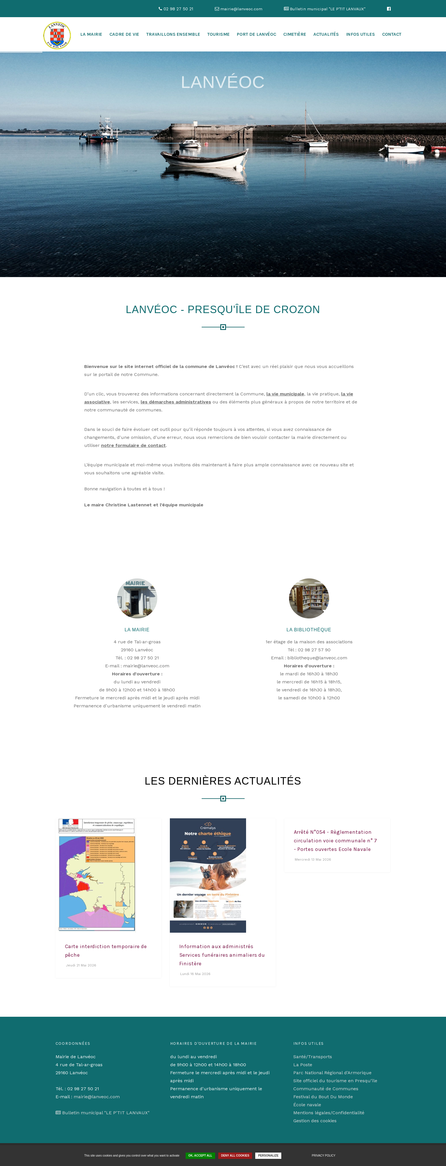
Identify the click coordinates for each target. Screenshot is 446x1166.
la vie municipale (285, 394)
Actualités (326, 34)
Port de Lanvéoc (256, 34)
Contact (391, 34)
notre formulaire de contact (133, 445)
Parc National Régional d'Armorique (332, 1072)
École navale (307, 1104)
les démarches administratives (176, 402)
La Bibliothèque (308, 629)
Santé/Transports (312, 1056)
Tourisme (218, 34)
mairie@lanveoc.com (146, 665)
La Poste (302, 1064)
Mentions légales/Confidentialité (328, 1112)
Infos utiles (360, 34)
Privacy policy (323, 1155)
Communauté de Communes (325, 1088)
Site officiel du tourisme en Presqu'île (335, 1080)
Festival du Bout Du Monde (323, 1096)
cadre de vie (124, 34)
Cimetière (294, 34)
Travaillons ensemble (173, 34)
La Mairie (137, 629)
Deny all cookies (235, 1155)
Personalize (268, 1155)
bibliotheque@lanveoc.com (317, 657)
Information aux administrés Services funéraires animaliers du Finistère (222, 955)
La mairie (91, 34)
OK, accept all (200, 1155)
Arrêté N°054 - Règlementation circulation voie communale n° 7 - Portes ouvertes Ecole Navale (336, 840)
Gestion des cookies (315, 1120)
